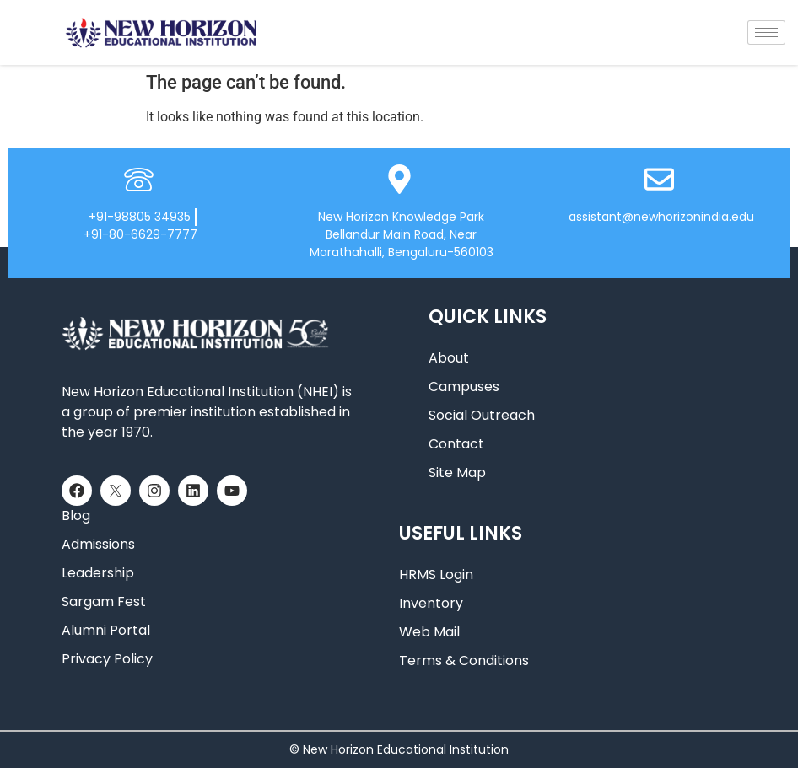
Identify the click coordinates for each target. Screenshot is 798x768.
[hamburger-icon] (766, 32)
